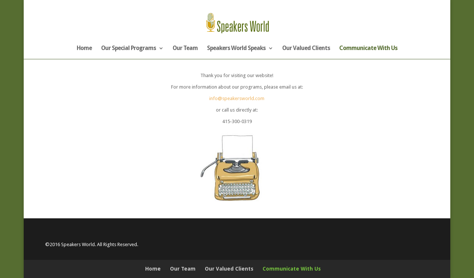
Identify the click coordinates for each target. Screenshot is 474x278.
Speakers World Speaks (236, 49)
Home (84, 49)
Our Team (185, 49)
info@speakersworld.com (236, 98)
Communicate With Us (368, 49)
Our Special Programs (128, 49)
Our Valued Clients (306, 49)
